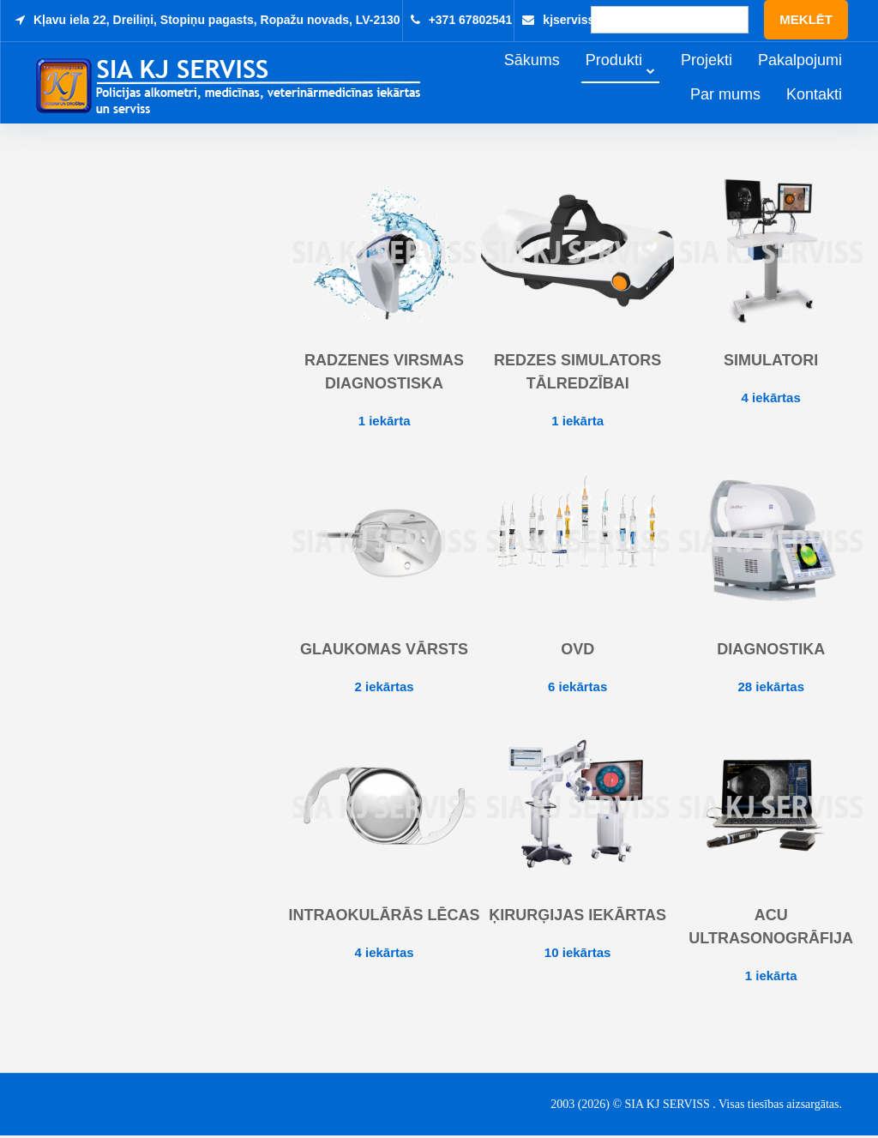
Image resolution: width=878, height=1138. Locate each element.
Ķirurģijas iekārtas (577, 917)
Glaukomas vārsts (384, 651)
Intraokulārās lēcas (384, 917)
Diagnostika (771, 651)
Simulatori (771, 362)
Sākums (556, 78)
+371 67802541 (471, 20)
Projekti (730, 78)
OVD (577, 651)
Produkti (638, 78)
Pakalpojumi (824, 78)
